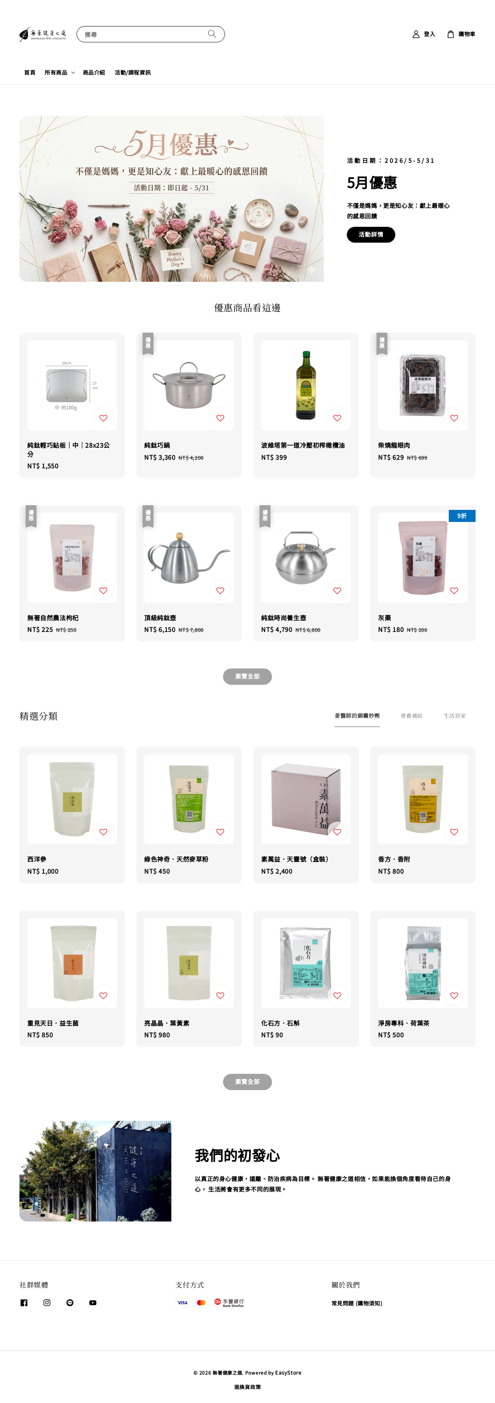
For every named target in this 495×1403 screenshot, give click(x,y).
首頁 (29, 72)
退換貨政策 (247, 1387)
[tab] (357, 715)
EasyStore (288, 1372)
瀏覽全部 (247, 676)
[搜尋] (212, 34)
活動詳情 (371, 234)
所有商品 (56, 72)
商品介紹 (94, 72)
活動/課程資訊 (133, 72)
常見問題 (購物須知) (357, 1303)
